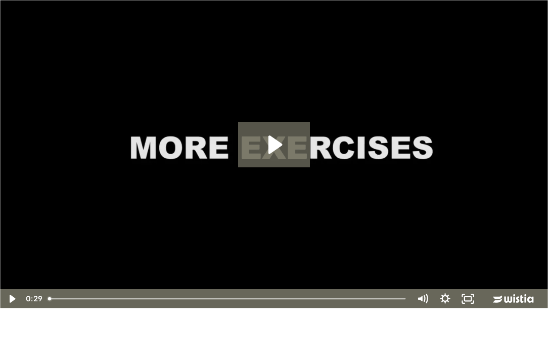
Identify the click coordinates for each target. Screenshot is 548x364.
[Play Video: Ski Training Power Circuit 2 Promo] (273, 144)
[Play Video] (11, 298)
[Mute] (422, 298)
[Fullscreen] (467, 298)
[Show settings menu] (445, 298)
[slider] (227, 298)
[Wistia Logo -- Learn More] (514, 298)
